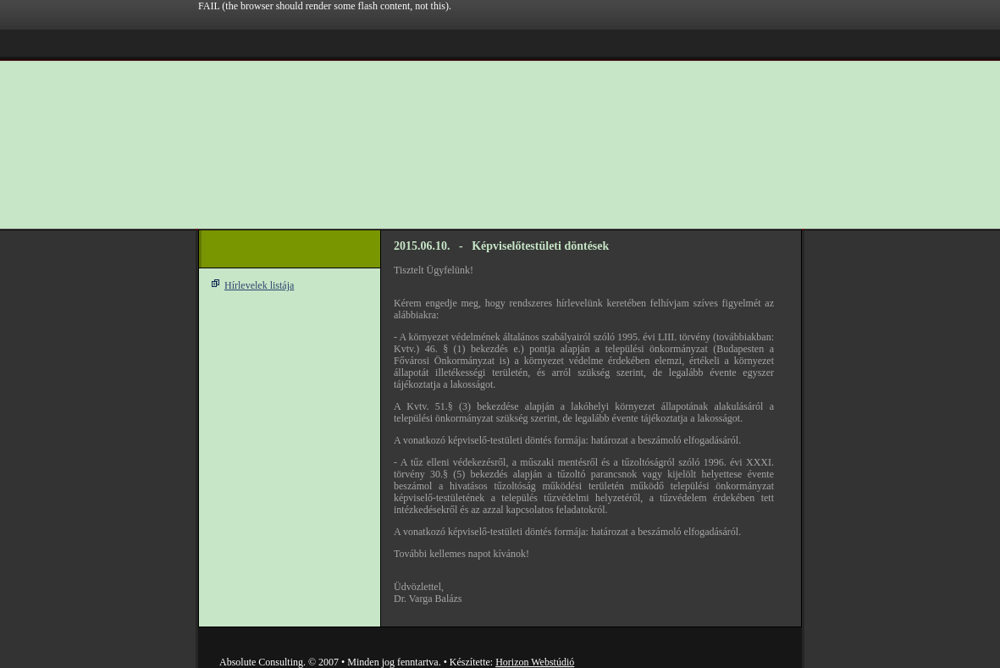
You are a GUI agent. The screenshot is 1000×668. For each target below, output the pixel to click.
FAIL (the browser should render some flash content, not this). (324, 6)
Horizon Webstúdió (534, 662)
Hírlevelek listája (259, 285)
